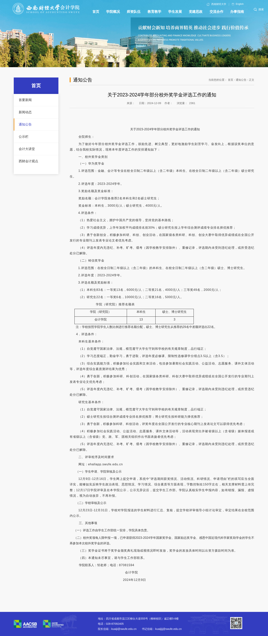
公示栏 (23, 137)
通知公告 (25, 124)
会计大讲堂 (27, 149)
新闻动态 (25, 112)
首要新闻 (25, 100)
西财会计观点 (28, 161)
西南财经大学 (216, 4)
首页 (230, 79)
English (238, 4)
